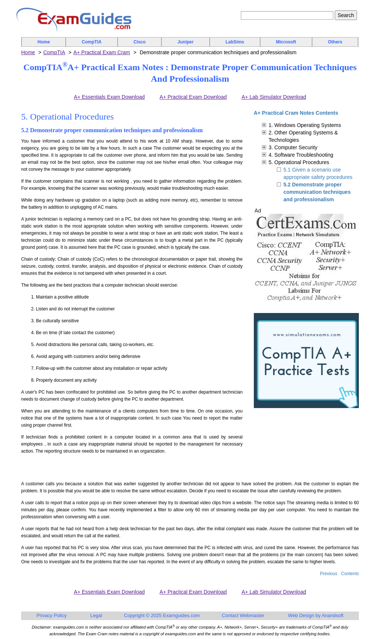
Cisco (140, 42)
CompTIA (91, 42)
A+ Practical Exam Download (193, 97)
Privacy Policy (52, 615)
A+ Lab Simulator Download (274, 97)
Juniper (185, 42)
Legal (96, 615)
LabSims (235, 42)
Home (43, 42)
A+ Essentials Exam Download (109, 97)
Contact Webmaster (243, 615)
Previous (328, 573)
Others (335, 42)
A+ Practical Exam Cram (101, 52)
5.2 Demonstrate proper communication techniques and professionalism (317, 192)
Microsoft (286, 42)
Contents (350, 573)
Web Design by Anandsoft (315, 615)
